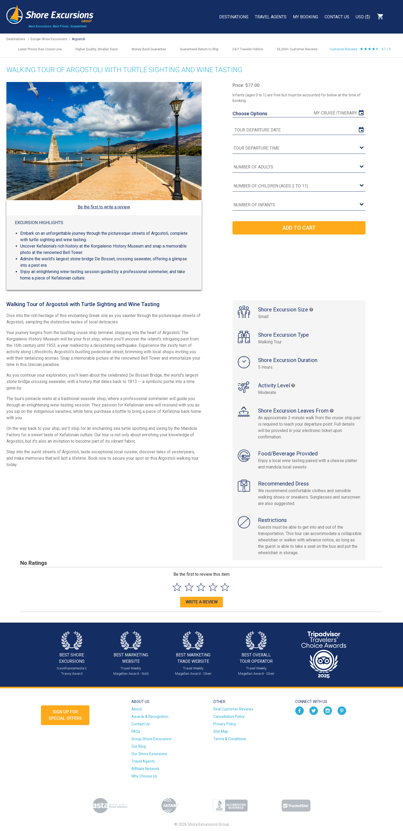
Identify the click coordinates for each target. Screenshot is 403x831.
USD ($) (363, 16)
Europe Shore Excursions (49, 39)
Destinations (233, 16)
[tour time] (298, 148)
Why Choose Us (144, 776)
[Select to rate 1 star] (177, 587)
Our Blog (138, 746)
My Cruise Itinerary (335, 113)
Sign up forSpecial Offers (65, 715)
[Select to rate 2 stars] (189, 587)
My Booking (305, 16)
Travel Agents (270, 16)
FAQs (135, 731)
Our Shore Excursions (149, 754)
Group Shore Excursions (151, 739)
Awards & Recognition (149, 716)
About (136, 709)
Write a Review (201, 601)
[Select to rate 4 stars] (212, 587)
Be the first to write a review (104, 206)
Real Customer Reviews (233, 709)
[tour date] (298, 130)
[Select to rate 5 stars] (224, 587)
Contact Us (337, 16)
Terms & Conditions (229, 739)
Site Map (220, 731)
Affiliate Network (145, 769)
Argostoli (78, 39)
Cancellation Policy (229, 716)
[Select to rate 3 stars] (201, 587)
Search (394, 16)
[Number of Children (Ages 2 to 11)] (298, 186)
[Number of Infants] (298, 205)
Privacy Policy (224, 724)
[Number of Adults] (298, 167)
